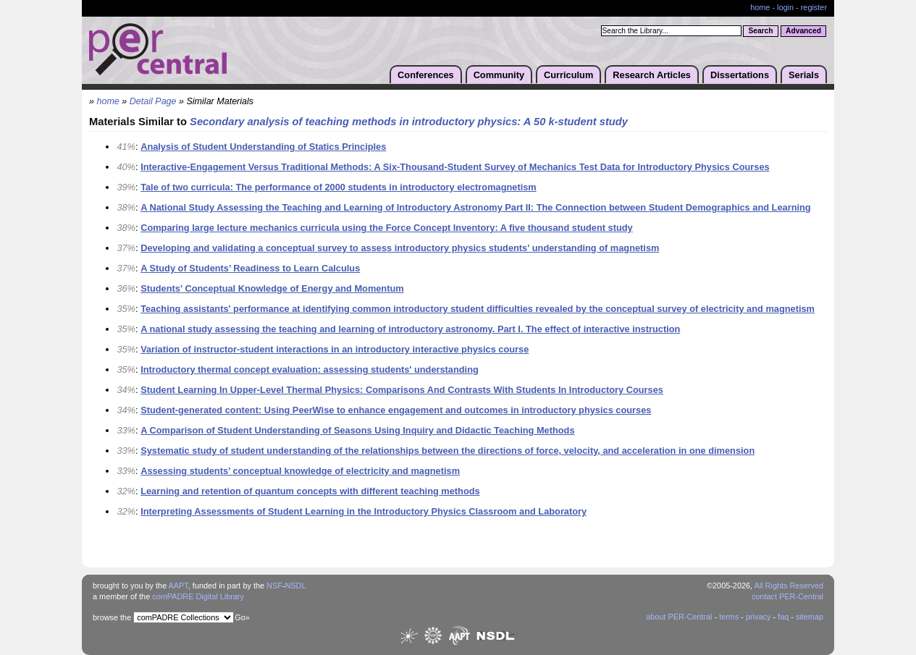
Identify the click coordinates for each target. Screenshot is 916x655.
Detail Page (153, 101)
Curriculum (568, 74)
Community (499, 74)
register (814, 7)
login (785, 7)
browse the (112, 617)
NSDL (295, 585)
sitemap (809, 616)
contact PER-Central (787, 596)
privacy (758, 616)
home (760, 7)
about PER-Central (679, 616)
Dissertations (739, 74)
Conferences (426, 74)
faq (783, 616)
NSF (274, 585)
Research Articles (652, 74)
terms (729, 616)
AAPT (178, 585)
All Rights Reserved (789, 585)
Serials (804, 74)
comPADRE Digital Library (198, 596)
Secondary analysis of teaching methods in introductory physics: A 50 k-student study (409, 121)
